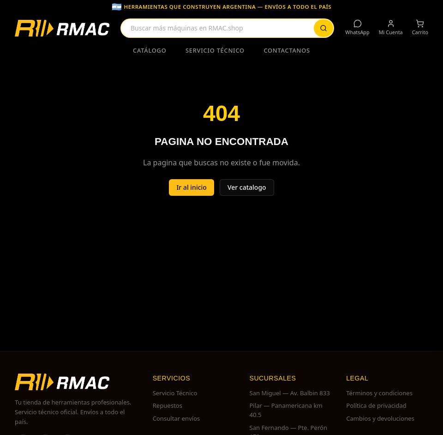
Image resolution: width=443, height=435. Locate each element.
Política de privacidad (376, 405)
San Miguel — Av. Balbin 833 (289, 393)
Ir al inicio (191, 187)
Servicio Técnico (215, 50)
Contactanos (286, 50)
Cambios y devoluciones (380, 418)
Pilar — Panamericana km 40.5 (285, 410)
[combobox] (227, 28)
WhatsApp (357, 27)
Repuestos (167, 405)
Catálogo (149, 50)
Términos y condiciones (379, 393)
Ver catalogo (246, 187)
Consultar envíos (176, 418)
